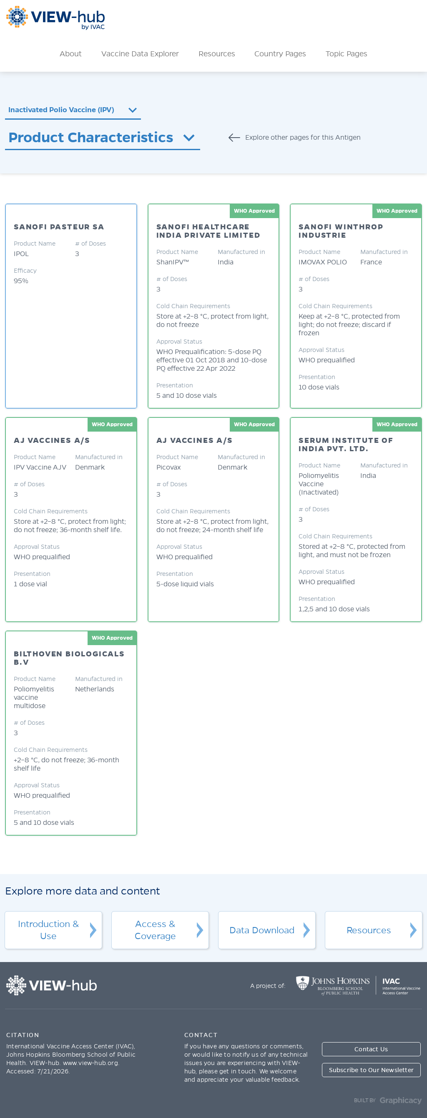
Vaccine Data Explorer (140, 54)
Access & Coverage (155, 930)
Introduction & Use (48, 930)
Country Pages (280, 54)
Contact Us (371, 1049)
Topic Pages (346, 54)
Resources (216, 54)
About (71, 54)
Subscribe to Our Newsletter (371, 1070)
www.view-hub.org (90, 1063)
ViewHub (55, 18)
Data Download (261, 930)
